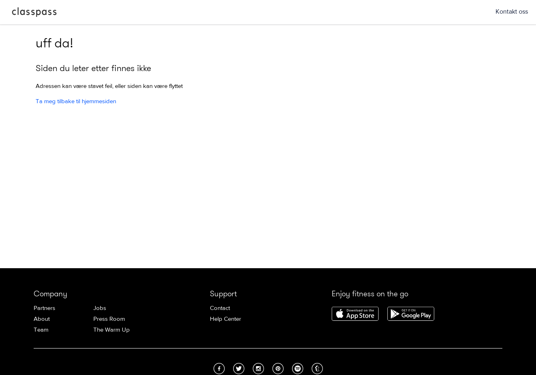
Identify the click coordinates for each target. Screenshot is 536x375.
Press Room (109, 319)
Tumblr (317, 368)
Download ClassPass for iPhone (355, 314)
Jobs (99, 308)
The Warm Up (111, 330)
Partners (44, 308)
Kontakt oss (512, 11)
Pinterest (278, 368)
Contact (220, 308)
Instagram (258, 368)
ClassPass (34, 13)
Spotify (297, 368)
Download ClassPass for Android (410, 314)
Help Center (225, 319)
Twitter (238, 368)
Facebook (219, 368)
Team (41, 330)
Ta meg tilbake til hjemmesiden (76, 101)
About (42, 319)
